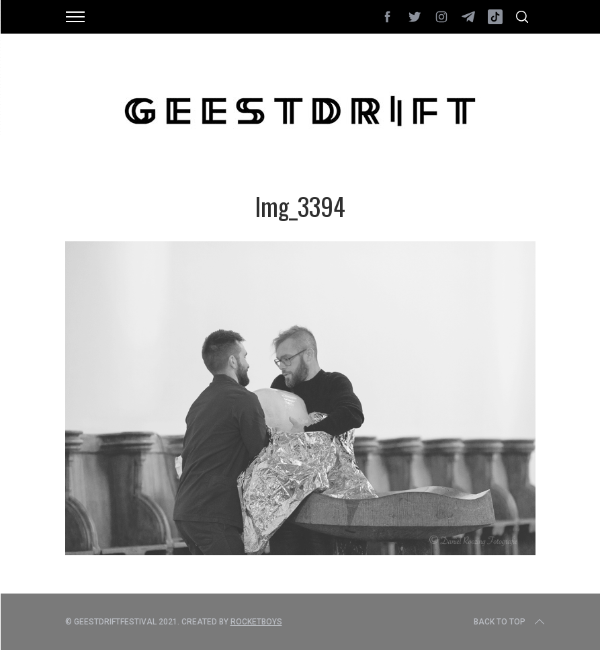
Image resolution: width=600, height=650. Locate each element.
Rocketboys (256, 621)
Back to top (510, 621)
